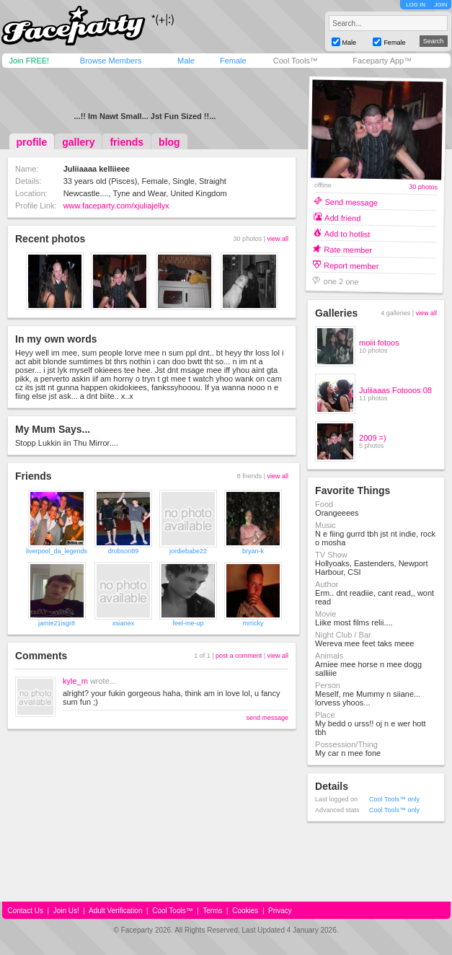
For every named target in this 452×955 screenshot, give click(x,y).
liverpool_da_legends (56, 551)
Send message (351, 201)
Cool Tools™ (295, 60)
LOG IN (415, 4)
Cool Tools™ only (394, 799)
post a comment (239, 655)
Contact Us (25, 911)
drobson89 (123, 551)
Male (186, 60)
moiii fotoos (379, 342)
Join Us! (66, 911)
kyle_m (75, 681)
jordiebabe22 (188, 551)
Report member (351, 265)
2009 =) (372, 438)
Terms (212, 911)
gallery (78, 142)
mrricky (253, 623)
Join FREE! (29, 60)
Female (233, 60)
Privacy (280, 911)
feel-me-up (188, 623)
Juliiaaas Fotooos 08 (395, 390)
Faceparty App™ (382, 60)
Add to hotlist (347, 233)
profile (32, 142)
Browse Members (111, 60)
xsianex (123, 623)
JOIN (440, 4)
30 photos (423, 187)
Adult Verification (116, 911)
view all (277, 238)
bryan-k (253, 551)
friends (126, 142)
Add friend (342, 217)
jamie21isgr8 (56, 623)
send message (267, 717)
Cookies (245, 911)
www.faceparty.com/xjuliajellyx (116, 205)
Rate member (348, 249)
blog (169, 142)
